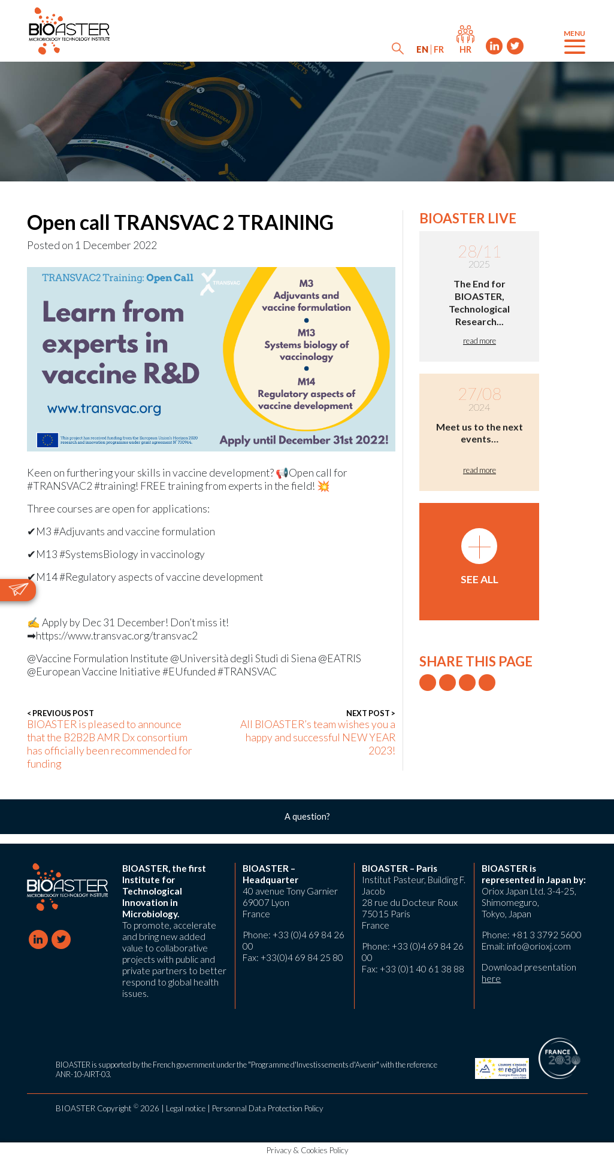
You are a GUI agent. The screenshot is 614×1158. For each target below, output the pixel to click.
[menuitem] (422, 49)
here (491, 978)
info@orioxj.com (539, 946)
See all (479, 557)
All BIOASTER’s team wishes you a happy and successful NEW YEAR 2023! (312, 732)
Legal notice (185, 1108)
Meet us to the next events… (479, 433)
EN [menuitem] (422, 49)
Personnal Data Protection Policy (267, 1108)
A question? (307, 816)
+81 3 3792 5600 (547, 934)
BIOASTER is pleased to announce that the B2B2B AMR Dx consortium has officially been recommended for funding (110, 739)
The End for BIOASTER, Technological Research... (479, 302)
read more (479, 340)
